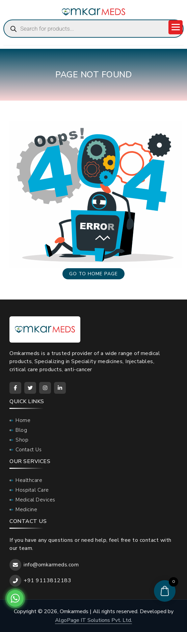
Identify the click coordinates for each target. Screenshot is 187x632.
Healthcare (29, 480)
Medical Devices (35, 499)
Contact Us (29, 449)
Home (23, 420)
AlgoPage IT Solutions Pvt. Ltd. (93, 620)
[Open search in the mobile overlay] (93, 28)
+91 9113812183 (47, 580)
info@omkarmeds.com (51, 564)
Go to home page (93, 274)
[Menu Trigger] (175, 27)
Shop (22, 439)
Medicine (26, 509)
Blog (21, 430)
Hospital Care (32, 490)
